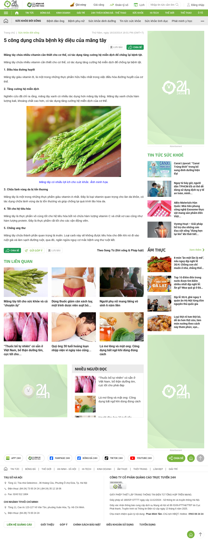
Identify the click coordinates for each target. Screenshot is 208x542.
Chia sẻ (137, 47)
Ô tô (200, 13)
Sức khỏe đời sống (28, 20)
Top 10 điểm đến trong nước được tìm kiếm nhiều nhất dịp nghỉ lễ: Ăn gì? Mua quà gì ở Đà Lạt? (187, 282)
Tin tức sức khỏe (130, 21)
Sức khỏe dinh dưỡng (102, 21)
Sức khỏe (138, 13)
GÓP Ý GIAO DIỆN (11, 537)
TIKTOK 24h (114, 458)
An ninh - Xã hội (66, 469)
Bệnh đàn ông (55, 21)
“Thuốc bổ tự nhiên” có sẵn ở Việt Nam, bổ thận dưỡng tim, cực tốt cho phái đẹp (117, 381)
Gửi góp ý (34, 250)
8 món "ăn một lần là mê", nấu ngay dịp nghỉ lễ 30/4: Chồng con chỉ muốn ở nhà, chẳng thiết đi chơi (189, 263)
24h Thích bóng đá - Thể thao (108, 13)
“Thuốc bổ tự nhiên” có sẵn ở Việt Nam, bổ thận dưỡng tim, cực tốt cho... (23, 350)
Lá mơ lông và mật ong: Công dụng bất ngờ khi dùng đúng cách (119, 350)
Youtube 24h (141, 458)
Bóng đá (45, 13)
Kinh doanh (63, 13)
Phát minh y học (182, 21)
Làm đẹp (158, 469)
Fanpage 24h (60, 458)
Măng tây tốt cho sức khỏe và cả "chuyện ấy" (26, 303)
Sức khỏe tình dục (156, 21)
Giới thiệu (47, 524)
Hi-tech (154, 13)
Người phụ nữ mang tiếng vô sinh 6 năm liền (119, 303)
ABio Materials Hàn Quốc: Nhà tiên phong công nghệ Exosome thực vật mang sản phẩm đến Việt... (189, 209)
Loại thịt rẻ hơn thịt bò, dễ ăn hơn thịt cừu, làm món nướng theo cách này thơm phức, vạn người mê (187, 322)
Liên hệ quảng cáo (19, 524)
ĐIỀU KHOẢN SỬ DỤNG (120, 524)
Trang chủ (9, 32)
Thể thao (186, 13)
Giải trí (81, 13)
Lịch (139, 5)
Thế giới (169, 13)
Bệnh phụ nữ (76, 21)
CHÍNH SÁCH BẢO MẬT (87, 524)
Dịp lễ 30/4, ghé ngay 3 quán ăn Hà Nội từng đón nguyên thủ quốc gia (189, 300)
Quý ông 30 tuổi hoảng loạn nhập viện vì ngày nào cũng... (71, 348)
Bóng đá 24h (87, 458)
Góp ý (64, 524)
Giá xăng (99, 4)
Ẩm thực (156, 249)
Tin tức (29, 13)
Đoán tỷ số (119, 5)
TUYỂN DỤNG (147, 524)
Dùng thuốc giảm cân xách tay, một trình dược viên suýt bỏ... (72, 303)
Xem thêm (195, 249)
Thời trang (140, 469)
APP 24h (13, 458)
